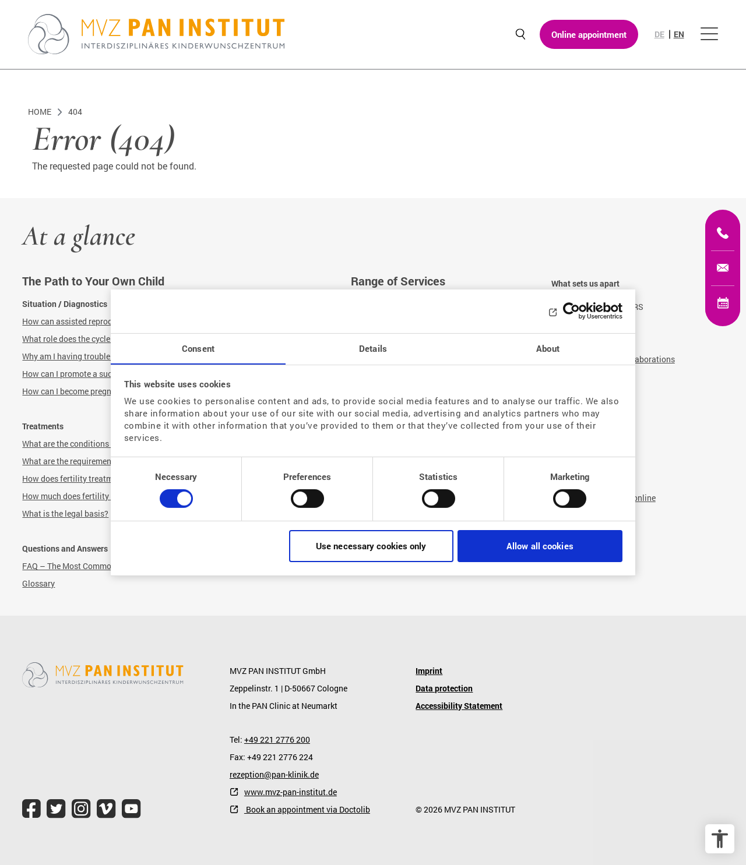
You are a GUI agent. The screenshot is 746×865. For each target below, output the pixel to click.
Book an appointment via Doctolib (307, 809)
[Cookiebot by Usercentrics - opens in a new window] (571, 310)
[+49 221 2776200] (722, 233)
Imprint (429, 670)
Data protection (444, 688)
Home (39, 111)
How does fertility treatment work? (85, 478)
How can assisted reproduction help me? (96, 321)
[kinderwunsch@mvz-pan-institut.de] (722, 267)
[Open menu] (709, 35)
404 (75, 111)
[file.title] (31, 808)
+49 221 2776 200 (277, 739)
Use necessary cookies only (371, 546)
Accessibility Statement (459, 705)
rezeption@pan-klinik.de (274, 774)
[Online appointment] (722, 302)
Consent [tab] (198, 348)
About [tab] (548, 348)
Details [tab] (373, 348)
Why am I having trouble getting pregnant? (99, 356)
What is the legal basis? (65, 513)
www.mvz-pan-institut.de (290, 791)
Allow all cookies (539, 546)
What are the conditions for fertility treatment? (107, 443)
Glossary (38, 583)
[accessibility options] (719, 838)
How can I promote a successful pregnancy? (102, 373)
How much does (52, 496)
